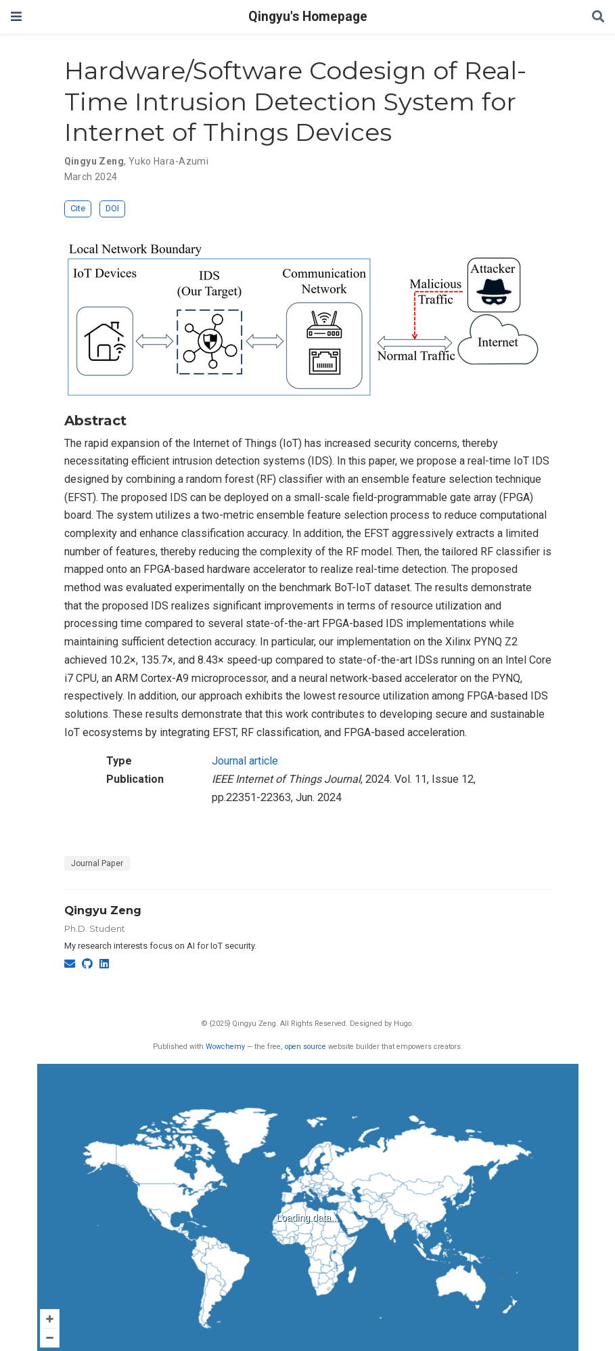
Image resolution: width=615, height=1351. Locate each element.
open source (305, 1046)
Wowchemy (225, 1046)
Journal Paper (97, 863)
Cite (77, 208)
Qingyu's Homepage (307, 16)
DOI (112, 208)
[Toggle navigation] (16, 16)
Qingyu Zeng (102, 910)
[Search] (598, 17)
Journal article (245, 760)
